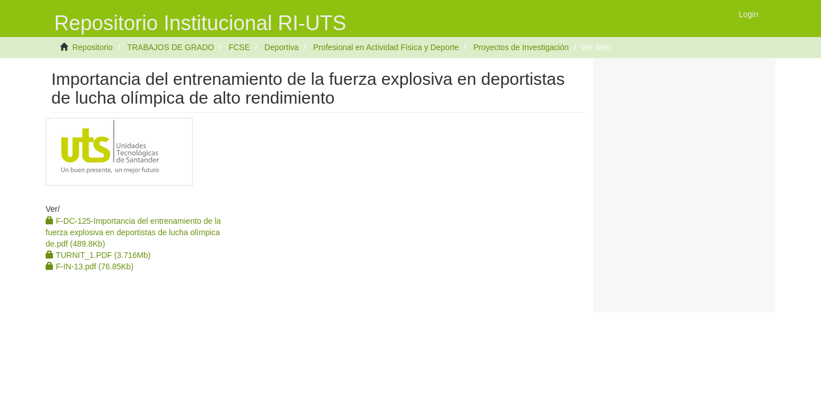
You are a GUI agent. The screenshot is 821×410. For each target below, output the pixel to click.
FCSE (239, 47)
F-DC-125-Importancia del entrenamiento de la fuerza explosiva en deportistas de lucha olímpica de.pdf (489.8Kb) (133, 232)
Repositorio (92, 47)
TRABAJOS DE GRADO (170, 47)
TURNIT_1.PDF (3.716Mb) (98, 255)
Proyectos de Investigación (520, 47)
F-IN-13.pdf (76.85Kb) (89, 266)
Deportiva (282, 47)
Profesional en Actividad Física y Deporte (385, 47)
